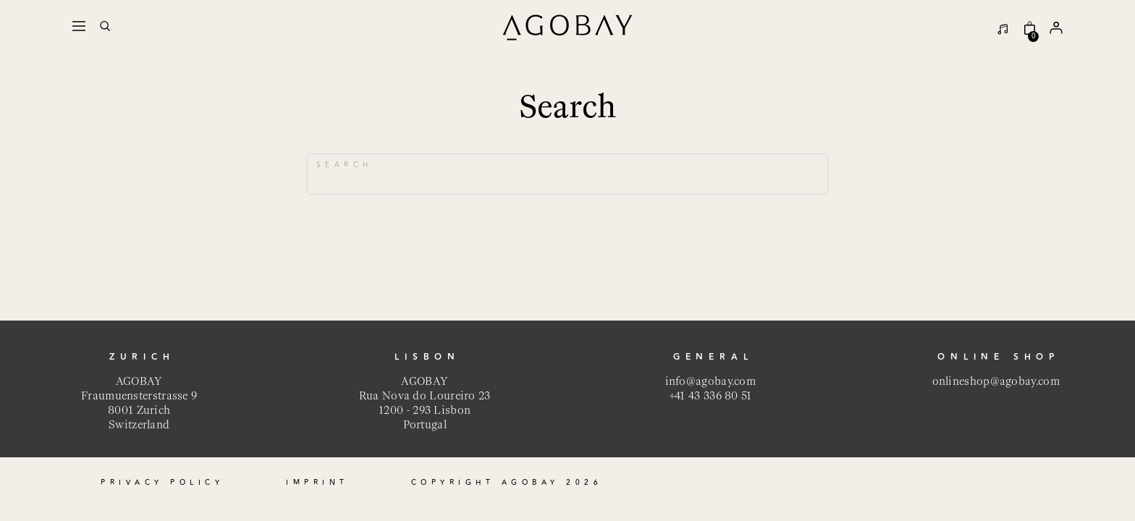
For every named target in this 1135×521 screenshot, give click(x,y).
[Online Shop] (1026, 28)
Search (344, 164)
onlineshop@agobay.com (996, 381)
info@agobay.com (710, 381)
